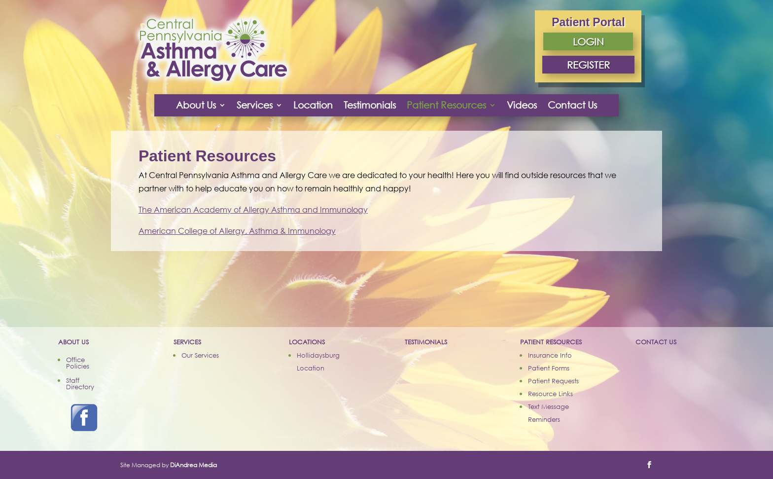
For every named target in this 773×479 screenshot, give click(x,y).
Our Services (200, 355)
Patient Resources (446, 105)
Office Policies (77, 363)
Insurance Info (550, 355)
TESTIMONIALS (426, 342)
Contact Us (572, 105)
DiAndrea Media (193, 465)
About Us (196, 105)
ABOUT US (73, 342)
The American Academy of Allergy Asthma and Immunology (253, 210)
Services (255, 105)
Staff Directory (80, 383)
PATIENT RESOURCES (551, 342)
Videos (522, 105)
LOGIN (588, 41)
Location (313, 105)
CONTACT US (655, 342)
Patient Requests (553, 381)
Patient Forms (548, 368)
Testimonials (370, 105)
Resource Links (550, 394)
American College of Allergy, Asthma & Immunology (237, 231)
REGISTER (588, 65)
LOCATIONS (307, 342)
